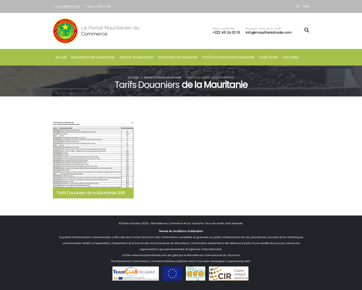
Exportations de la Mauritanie (93, 57)
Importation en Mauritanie (178, 57)
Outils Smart (268, 57)
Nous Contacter (97, 6)
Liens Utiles (291, 57)
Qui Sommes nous (66, 6)
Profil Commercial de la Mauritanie (228, 57)
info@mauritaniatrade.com (269, 32)
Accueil (61, 57)
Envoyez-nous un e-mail (263, 28)
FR (298, 6)
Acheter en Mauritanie (136, 57)
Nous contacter (223, 28)
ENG (306, 6)
